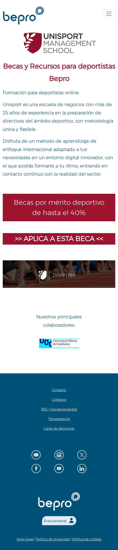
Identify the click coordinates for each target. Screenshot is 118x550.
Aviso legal (25, 539)
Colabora (59, 400)
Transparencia (59, 419)
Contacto (59, 390)
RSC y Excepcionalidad (59, 409)
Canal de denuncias (59, 428)
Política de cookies (86, 539)
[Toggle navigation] (108, 13)
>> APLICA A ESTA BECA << (59, 239)
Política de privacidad (53, 539)
